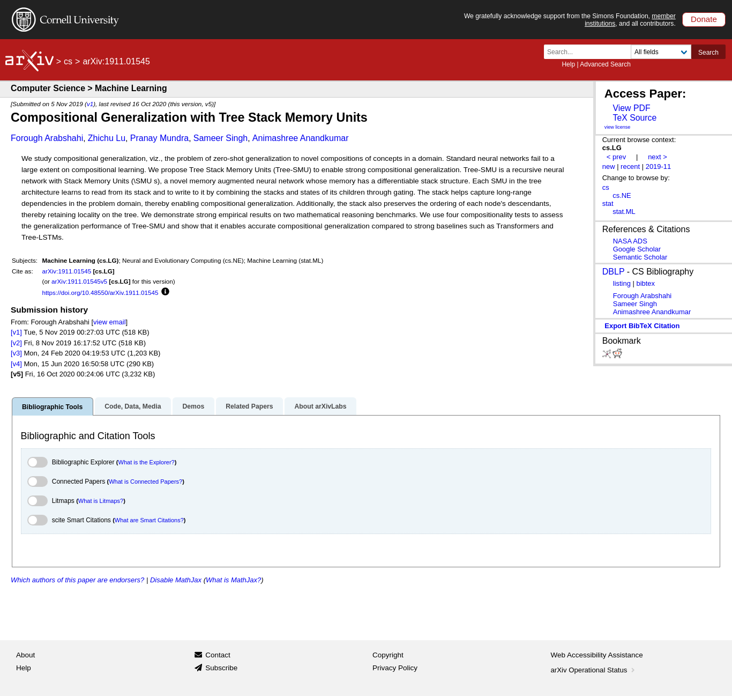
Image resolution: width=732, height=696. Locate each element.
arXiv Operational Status (594, 670)
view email (109, 322)
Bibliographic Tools (52, 407)
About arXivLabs (320, 406)
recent (630, 166)
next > (657, 157)
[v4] (16, 364)
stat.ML (624, 212)
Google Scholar (637, 249)
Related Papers (249, 406)
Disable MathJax (175, 580)
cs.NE (622, 195)
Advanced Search (605, 64)
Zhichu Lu (106, 138)
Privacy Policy (394, 668)
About (25, 655)
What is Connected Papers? (145, 481)
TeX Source (634, 117)
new (608, 166)
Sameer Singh (220, 138)
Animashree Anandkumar (300, 138)
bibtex (645, 283)
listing (622, 283)
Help (568, 64)
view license (617, 127)
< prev (616, 157)
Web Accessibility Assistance (597, 655)
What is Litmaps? (100, 501)
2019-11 (658, 166)
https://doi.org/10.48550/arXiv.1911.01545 (100, 292)
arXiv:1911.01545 (67, 271)
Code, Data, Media (132, 406)
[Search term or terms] (590, 52)
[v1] (16, 332)
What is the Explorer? (146, 462)
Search (708, 52)
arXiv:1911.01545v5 (79, 281)
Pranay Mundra (159, 138)
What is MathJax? (233, 580)
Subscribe (221, 668)
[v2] (16, 343)
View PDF (631, 108)
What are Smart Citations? (149, 520)
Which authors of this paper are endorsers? (77, 580)
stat (608, 203)
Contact (217, 655)
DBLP (613, 271)
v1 (90, 103)
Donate (704, 19)
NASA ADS (630, 241)
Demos (193, 406)
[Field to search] (661, 52)
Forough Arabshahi (47, 138)
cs (68, 61)
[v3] (16, 353)
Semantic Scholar (640, 257)
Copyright (388, 655)
